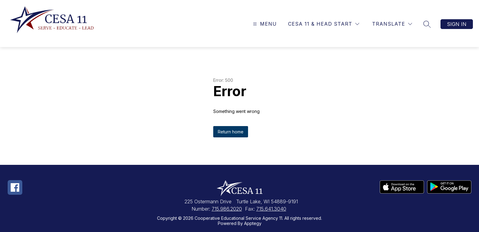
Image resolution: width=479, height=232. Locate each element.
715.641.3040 (271, 209)
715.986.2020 (227, 209)
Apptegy (252, 223)
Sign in (456, 24)
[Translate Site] (392, 24)
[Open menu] (264, 24)
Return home (230, 131)
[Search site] (427, 24)
